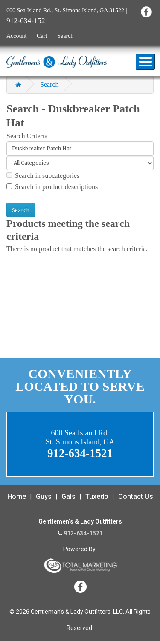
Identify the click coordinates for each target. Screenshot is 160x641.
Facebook (146, 11)
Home (16, 496)
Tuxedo (96, 496)
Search (65, 36)
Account (16, 36)
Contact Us (135, 496)
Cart (42, 36)
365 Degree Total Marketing (80, 566)
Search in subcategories (42, 175)
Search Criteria (26, 136)
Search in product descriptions (52, 186)
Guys (44, 496)
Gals (68, 496)
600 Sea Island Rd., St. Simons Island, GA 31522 (65, 10)
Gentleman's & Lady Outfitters (56, 62)
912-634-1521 (27, 20)
